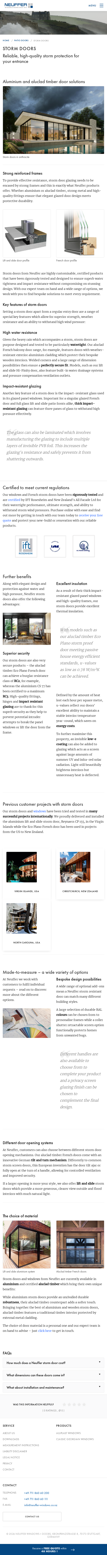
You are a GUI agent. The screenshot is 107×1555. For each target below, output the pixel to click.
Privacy (7, 1463)
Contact (8, 1469)
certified (14, 500)
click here (45, 1331)
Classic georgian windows (75, 1439)
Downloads (11, 1439)
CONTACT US (32, 1516)
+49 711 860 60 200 (36, 1493)
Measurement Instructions (21, 1445)
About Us (9, 1433)
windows (39, 811)
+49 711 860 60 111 (36, 1499)
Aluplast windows (68, 1433)
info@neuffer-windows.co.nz (40, 1505)
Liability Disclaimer (15, 1451)
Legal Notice (11, 1457)
